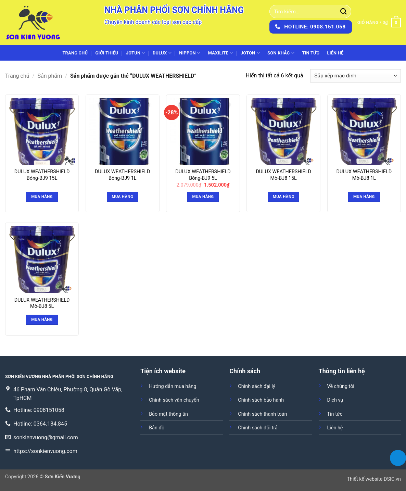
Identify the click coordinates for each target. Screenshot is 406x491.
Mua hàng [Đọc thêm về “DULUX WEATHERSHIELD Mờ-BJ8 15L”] (283, 196)
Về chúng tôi (340, 386)
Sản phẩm (50, 76)
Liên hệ (335, 52)
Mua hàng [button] (203, 196)
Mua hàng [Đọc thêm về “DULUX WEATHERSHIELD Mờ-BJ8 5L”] (42, 319)
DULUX (162, 53)
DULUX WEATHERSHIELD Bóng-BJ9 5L (203, 175)
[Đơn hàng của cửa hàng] (355, 76)
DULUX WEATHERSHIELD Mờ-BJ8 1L (364, 175)
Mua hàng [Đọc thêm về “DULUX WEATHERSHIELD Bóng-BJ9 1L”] (122, 196)
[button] (379, 22)
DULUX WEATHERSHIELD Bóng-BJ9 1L (122, 175)
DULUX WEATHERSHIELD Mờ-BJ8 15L (283, 175)
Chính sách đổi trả (258, 428)
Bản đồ (156, 428)
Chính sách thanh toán (262, 414)
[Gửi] (344, 11)
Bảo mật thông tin (168, 414)
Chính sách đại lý (256, 386)
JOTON (250, 53)
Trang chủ (75, 52)
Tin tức (310, 52)
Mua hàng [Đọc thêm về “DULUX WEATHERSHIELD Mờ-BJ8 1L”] (364, 196)
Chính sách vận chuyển (174, 400)
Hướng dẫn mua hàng (172, 386)
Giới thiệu (107, 52)
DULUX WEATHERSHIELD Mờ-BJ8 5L (42, 303)
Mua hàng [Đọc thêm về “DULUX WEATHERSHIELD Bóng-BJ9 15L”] (42, 196)
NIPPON (189, 53)
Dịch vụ (335, 400)
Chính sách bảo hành (261, 400)
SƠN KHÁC (280, 53)
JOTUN (135, 53)
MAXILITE (220, 53)
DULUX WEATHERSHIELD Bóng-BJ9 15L (42, 175)
